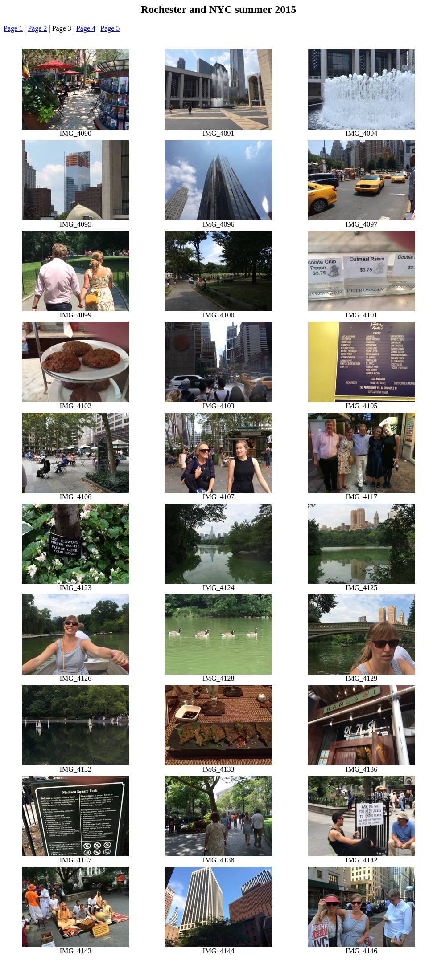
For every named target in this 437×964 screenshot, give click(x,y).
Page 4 (85, 28)
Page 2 (37, 28)
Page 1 (13, 28)
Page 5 (110, 28)
